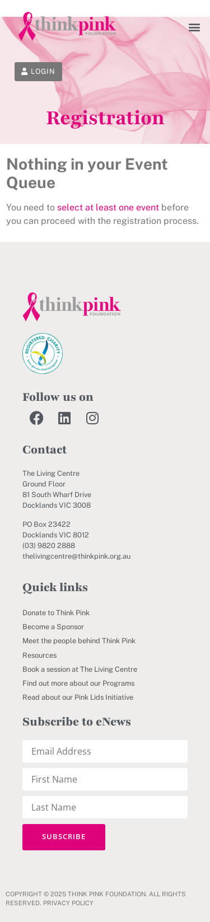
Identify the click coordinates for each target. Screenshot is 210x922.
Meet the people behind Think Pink (79, 640)
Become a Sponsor (53, 627)
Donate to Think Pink (56, 613)
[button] (194, 26)
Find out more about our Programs (78, 683)
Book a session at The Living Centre (79, 669)
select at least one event (108, 207)
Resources (39, 655)
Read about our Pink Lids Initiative (77, 697)
